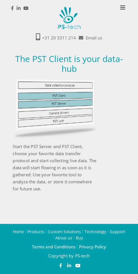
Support (117, 231)
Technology (95, 231)
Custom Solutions (64, 231)
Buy (79, 237)
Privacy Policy (92, 247)
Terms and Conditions (53, 247)
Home (18, 231)
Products (36, 231)
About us (63, 237)
